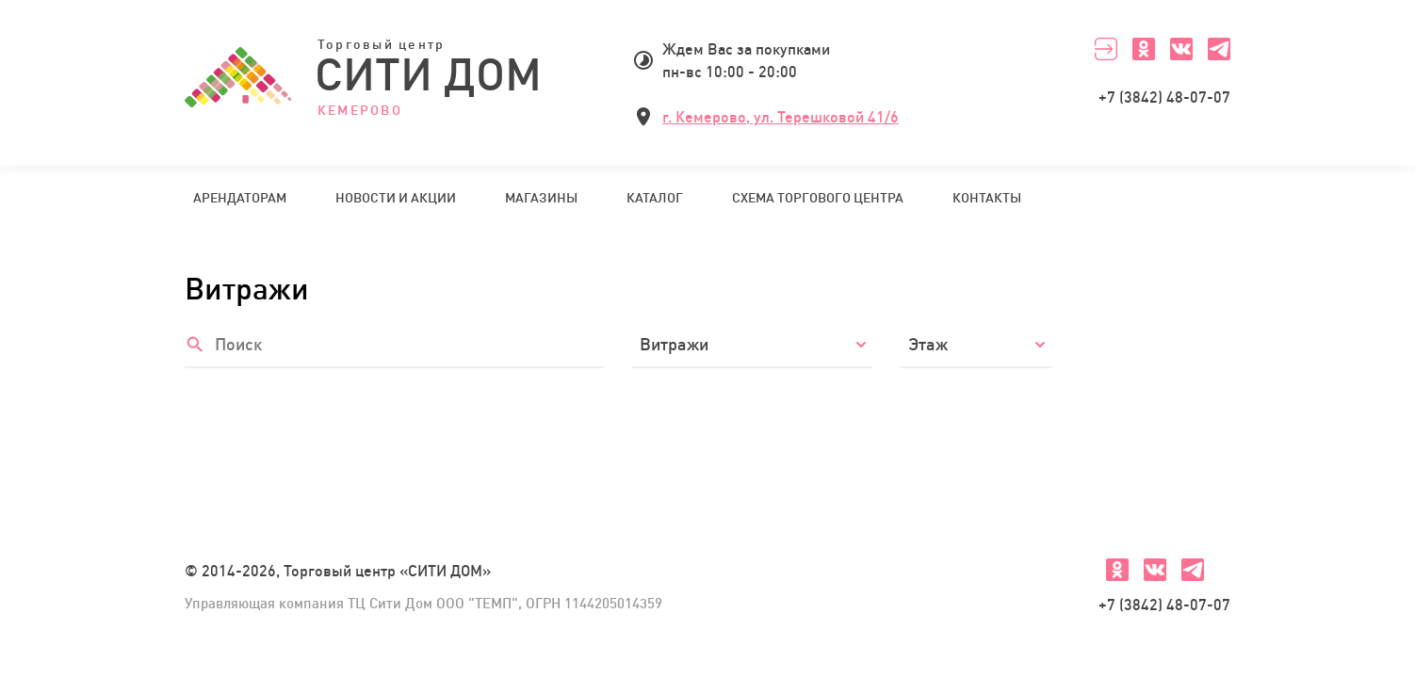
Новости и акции (395, 197)
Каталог (654, 197)
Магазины (541, 197)
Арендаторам (239, 197)
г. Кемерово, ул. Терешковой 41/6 (780, 116)
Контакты (986, 197)
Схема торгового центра (817, 197)
